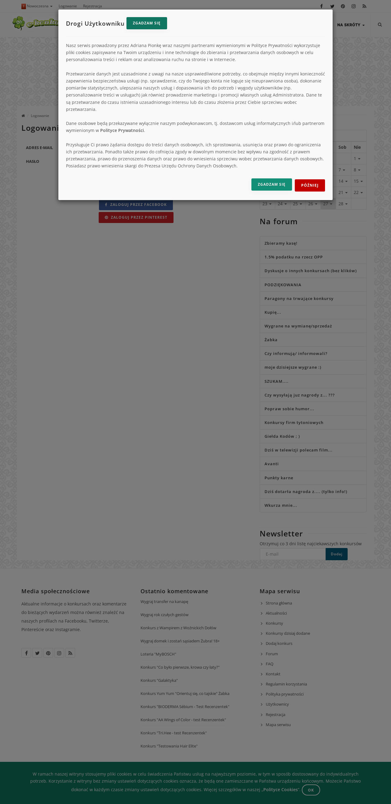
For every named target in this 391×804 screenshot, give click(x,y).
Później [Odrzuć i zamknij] (310, 185)
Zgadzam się (147, 23)
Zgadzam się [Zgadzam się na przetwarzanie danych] (272, 184)
